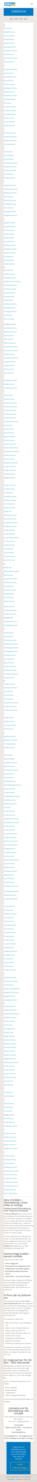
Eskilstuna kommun (10, 170)
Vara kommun (8, 1025)
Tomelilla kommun (10, 932)
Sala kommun (8, 755)
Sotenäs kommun (9, 815)
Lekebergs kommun (10, 496)
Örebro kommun (9, 1163)
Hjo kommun (8, 315)
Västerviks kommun (10, 1077)
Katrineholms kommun (11, 422)
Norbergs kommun (10, 640)
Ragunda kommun (9, 736)
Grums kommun (9, 241)
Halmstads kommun (10, 285)
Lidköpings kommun (10, 515)
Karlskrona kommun (10, 414)
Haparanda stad (9, 296)
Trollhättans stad (9, 955)
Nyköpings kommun (10, 670)
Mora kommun (8, 597)
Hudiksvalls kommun (10, 328)
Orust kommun (8, 695)
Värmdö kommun (9, 1070)
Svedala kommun (9, 867)
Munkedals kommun (10, 610)
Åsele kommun (8, 1118)
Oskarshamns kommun (11, 703)
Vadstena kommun (10, 1006)
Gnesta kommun (9, 230)
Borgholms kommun (10, 95)
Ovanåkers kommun (10, 706)
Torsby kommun (9, 936)
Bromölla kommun (10, 114)
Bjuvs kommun (8, 80)
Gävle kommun (8, 256)
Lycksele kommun (9, 556)
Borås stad (7, 103)
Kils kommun (8, 425)
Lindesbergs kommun (11, 523)
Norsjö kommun (9, 659)
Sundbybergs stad (9, 849)
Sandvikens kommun (10, 763)
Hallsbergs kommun (10, 278)
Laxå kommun (8, 493)
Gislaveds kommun (10, 226)
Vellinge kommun (9, 1036)
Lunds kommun (9, 553)
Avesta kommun (9, 62)
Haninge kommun (9, 293)
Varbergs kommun (9, 1029)
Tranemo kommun (10, 944)
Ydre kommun (8, 1092)
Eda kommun (8, 152)
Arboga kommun (9, 43)
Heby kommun (8, 300)
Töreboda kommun (10, 970)
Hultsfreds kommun (10, 332)
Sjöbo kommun (9, 774)
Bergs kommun (9, 73)
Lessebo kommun (9, 508)
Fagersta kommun (9, 185)
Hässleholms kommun (11, 358)
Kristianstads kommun (11, 448)
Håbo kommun (8, 339)
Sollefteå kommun (9, 800)
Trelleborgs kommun (10, 951)
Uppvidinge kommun (10, 1000)
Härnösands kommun (11, 350)
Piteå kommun (8, 729)
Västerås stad (8, 1081)
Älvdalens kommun (10, 1137)
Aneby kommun (9, 39)
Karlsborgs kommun (10, 403)
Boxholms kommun (10, 110)
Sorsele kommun (9, 811)
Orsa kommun (8, 691)
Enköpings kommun (10, 167)
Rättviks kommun (9, 747)
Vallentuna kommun (10, 1017)
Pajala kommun (9, 718)
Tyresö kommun (9, 962)
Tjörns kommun (9, 929)
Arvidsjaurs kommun (10, 51)
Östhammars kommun (11, 1182)
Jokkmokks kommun (10, 380)
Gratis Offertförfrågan (20, 1466)
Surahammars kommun (11, 860)
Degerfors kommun (10, 140)
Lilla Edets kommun (10, 519)
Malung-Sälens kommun (11, 571)
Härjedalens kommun (10, 347)
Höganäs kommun (10, 362)
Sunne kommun (9, 856)
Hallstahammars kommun (12, 281)
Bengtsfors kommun (10, 69)
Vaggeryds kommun (10, 1010)
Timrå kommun (9, 921)
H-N (16, 19)
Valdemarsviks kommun (11, 1014)
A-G (11, 19)
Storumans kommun (10, 834)
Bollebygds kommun (10, 88)
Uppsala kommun (9, 996)
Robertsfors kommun (10, 740)
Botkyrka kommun (10, 107)
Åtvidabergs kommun (10, 1126)
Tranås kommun (9, 947)
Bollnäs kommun (9, 92)
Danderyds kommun (10, 137)
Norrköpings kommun (11, 651)
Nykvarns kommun (10, 666)
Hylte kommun (8, 335)
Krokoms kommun (10, 455)
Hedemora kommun (10, 304)
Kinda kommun (8, 429)
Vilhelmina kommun (10, 1044)
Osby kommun (8, 699)
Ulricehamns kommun (11, 981)
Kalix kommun (8, 395)
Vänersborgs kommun (11, 1062)
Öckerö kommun (9, 1156)
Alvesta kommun (9, 36)
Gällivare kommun (9, 253)
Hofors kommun (9, 319)
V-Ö (25, 19)
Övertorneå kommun (10, 1193)
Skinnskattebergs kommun (12, 785)
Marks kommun (9, 586)
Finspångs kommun (10, 204)
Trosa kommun (9, 959)
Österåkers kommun (10, 1178)
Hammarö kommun (10, 289)
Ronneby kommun (9, 744)
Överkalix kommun (10, 1190)
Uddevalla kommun (10, 977)
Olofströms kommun (10, 688)
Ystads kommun (9, 1096)
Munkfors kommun (10, 614)
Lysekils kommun (9, 560)
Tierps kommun (9, 917)
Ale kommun (8, 28)
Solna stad (7, 807)
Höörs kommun (9, 373)
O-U (20, 19)
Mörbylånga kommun (10, 625)
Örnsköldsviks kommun (11, 1171)
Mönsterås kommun (10, 621)
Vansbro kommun (9, 1021)
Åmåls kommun (9, 1103)
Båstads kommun (9, 125)
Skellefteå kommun (10, 781)
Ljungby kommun (9, 530)
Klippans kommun (9, 436)
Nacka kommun (9, 633)
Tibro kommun (8, 910)
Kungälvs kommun (10, 470)
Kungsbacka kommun (11, 463)
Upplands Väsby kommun (12, 989)
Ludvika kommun (9, 545)
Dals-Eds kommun (9, 133)
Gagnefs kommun (9, 223)
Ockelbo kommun (9, 684)
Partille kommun (9, 721)
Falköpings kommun (10, 193)
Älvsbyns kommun (9, 1145)
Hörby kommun (9, 369)
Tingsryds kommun (10, 925)
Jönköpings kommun (10, 388)
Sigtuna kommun (9, 766)
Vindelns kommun (9, 1051)
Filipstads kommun (10, 200)
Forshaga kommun (10, 211)
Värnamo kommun (10, 1074)
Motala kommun (9, 601)
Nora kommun (8, 636)
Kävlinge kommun (9, 474)
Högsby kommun (9, 365)
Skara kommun (8, 777)
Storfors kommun (9, 830)
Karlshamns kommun (10, 407)
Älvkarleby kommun (10, 1141)
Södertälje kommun (10, 895)
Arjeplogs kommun (10, 47)
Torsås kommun (9, 940)
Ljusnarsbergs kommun (11, 538)
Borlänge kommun (10, 99)
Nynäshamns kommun (11, 674)
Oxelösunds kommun (10, 710)
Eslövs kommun (9, 174)
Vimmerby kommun (10, 1047)
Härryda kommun (9, 354)
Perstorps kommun (10, 725)
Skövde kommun (9, 792)
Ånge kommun (8, 1107)
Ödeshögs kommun (10, 1160)
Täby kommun (8, 966)
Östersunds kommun (10, 1175)
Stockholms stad (9, 826)
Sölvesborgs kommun (11, 899)
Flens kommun (8, 208)
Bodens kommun (9, 84)
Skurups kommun (9, 789)
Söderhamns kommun (11, 886)
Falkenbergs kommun (11, 189)
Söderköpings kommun (11, 891)
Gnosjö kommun (9, 234)
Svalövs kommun (9, 864)
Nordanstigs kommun (11, 644)
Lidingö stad (8, 511)
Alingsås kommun (9, 32)
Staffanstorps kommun (11, 819)
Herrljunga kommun (10, 311)
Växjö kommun (8, 1085)
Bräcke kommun (9, 118)
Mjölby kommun (9, 594)
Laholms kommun (9, 485)
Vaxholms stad (8, 1032)
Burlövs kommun (9, 122)
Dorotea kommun (9, 144)
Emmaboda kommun (10, 163)
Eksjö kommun (8, 159)
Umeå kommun (9, 985)
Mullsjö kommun (9, 606)
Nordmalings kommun (11, 648)
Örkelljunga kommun (10, 1167)
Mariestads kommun (10, 579)
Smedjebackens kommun (12, 796)
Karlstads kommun (10, 418)
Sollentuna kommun (10, 804)
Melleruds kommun (10, 590)
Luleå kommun (8, 549)
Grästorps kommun (10, 245)
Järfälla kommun (9, 384)
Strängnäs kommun (10, 837)
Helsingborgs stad (9, 308)
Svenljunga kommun (10, 871)
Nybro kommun (9, 663)
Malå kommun (8, 575)
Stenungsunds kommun (11, 822)
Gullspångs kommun (10, 249)
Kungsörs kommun (10, 466)
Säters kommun (9, 878)
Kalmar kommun (9, 399)
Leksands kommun (10, 500)
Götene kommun (9, 264)
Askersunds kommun (10, 58)
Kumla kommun (9, 459)
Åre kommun (8, 1111)
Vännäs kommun (9, 1066)
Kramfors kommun (10, 444)
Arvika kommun (9, 54)
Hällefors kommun (10, 343)
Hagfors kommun (9, 274)
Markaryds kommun (10, 582)
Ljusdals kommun (9, 534)
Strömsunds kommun (11, 845)
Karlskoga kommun (10, 410)
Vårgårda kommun (10, 1059)
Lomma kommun (9, 541)
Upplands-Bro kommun (11, 992)
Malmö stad (7, 567)
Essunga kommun (9, 178)
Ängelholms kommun (10, 1148)
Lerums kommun (9, 504)
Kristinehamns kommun (11, 451)
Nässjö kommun (9, 678)
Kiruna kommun (9, 433)
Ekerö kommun (9, 155)
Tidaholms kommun (10, 914)
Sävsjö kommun (9, 882)
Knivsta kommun (9, 440)
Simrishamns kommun (11, 770)
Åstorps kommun (9, 1122)
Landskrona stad (9, 489)
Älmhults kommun (9, 1133)
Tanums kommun (9, 906)
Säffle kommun (9, 875)
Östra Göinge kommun (11, 1186)
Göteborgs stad (9, 260)
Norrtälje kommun (10, 655)
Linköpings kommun (10, 526)
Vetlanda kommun (9, 1040)
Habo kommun (8, 270)
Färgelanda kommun (10, 215)
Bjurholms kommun (10, 77)
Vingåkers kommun (10, 1055)
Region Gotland (9, 238)
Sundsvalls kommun (10, 852)
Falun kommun (8, 197)
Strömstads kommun (10, 841)
